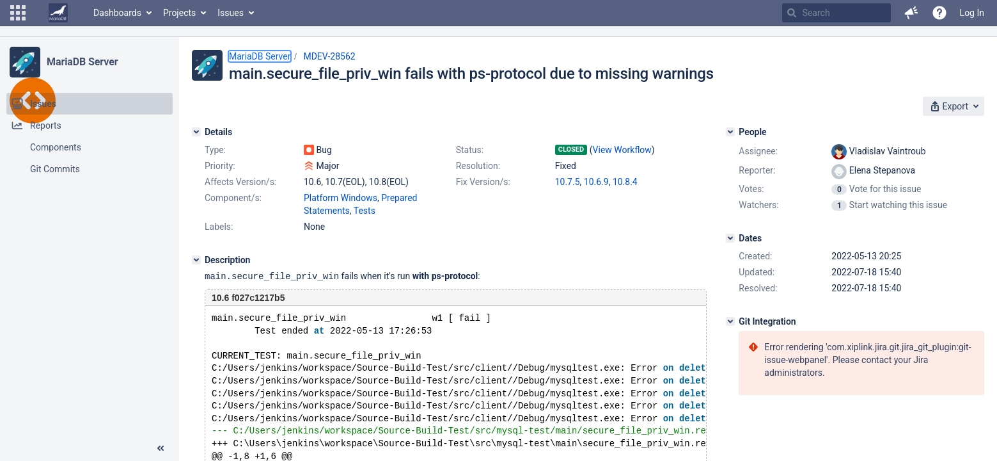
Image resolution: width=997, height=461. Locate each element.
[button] (17, 13)
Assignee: (758, 151)
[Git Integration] (730, 321)
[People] (730, 131)
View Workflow (622, 150)
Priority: (220, 166)
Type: (215, 150)
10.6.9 (596, 182)
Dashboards (117, 13)
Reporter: (757, 170)
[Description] (196, 259)
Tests (364, 211)
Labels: (219, 227)
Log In (972, 13)
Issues (230, 13)
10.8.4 (625, 182)
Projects (179, 13)
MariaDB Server (82, 62)
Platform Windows (340, 198)
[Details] (196, 131)
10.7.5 (567, 182)
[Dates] (730, 238)
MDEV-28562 (329, 56)
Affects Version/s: (240, 182)
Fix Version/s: (483, 182)
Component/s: (233, 198)
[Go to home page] (58, 13)
